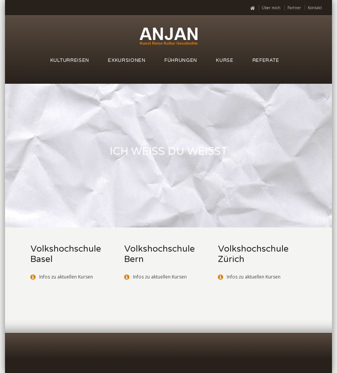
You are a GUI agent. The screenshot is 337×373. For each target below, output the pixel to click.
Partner (294, 7)
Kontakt (315, 7)
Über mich (271, 7)
